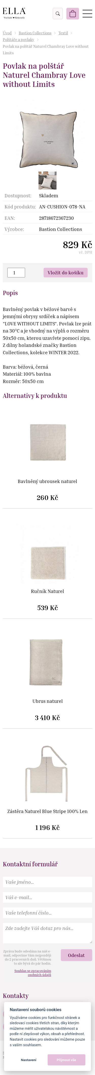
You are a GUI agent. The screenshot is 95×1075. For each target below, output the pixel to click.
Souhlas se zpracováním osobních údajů (32, 973)
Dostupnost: (18, 195)
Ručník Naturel (47, 591)
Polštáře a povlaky (18, 39)
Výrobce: (14, 229)
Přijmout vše (66, 1060)
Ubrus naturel (47, 701)
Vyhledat (57, 13)
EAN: (10, 218)
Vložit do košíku (66, 272)
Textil (63, 33)
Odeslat (76, 955)
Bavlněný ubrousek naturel (47, 481)
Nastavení (28, 1060)
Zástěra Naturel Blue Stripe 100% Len (47, 811)
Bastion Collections (35, 33)
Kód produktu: (20, 206)
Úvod (7, 33)
